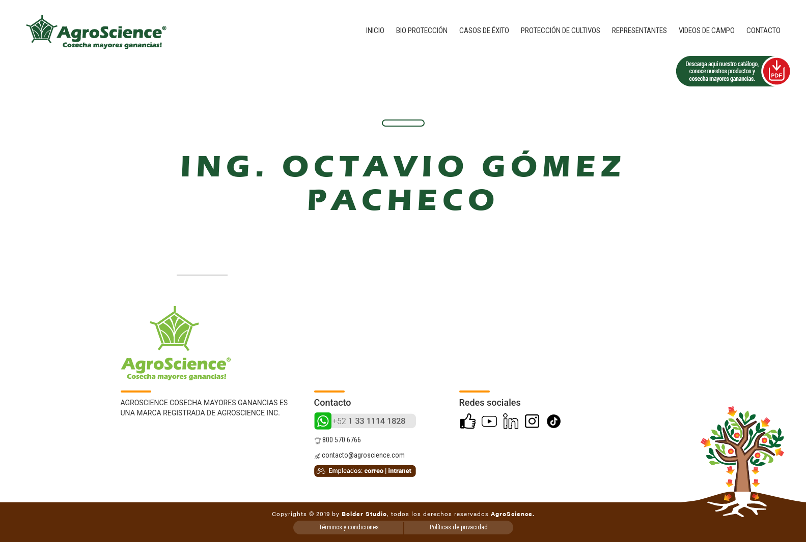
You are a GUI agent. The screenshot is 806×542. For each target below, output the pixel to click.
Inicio (375, 30)
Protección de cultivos (560, 30)
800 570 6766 (337, 440)
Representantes (639, 30)
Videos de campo (707, 30)
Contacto (763, 30)
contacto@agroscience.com (359, 455)
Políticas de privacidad (459, 527)
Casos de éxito (484, 30)
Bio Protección (422, 30)
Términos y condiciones (349, 527)
